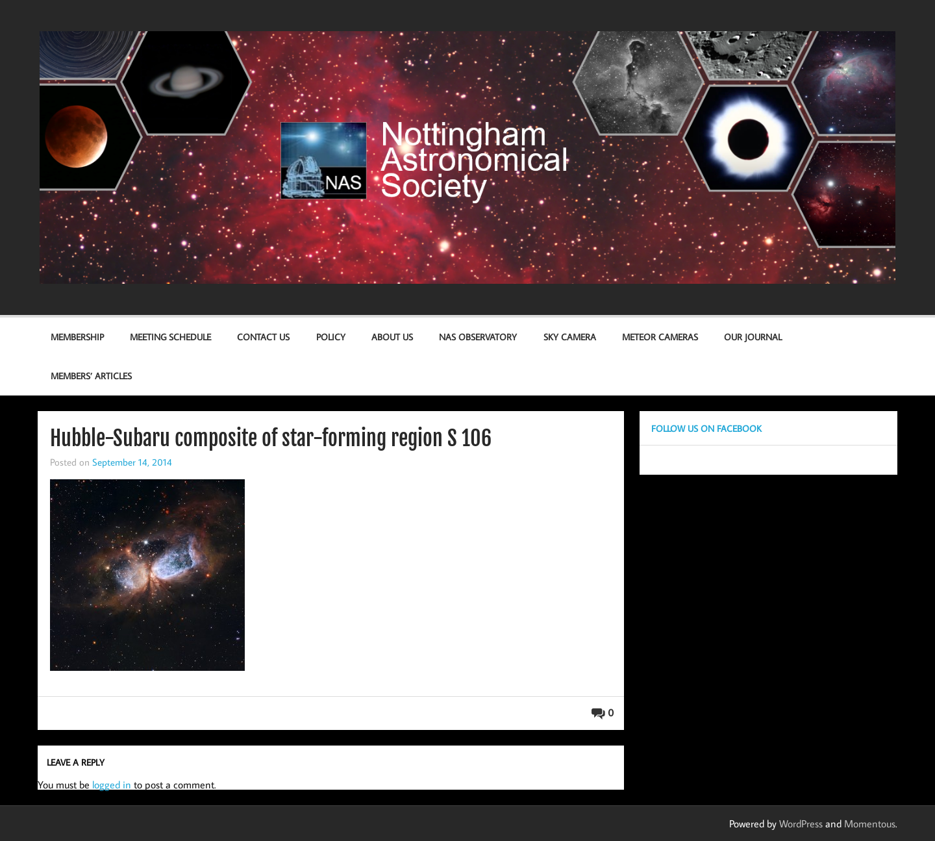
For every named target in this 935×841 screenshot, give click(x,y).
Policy (330, 337)
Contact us (263, 337)
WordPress (801, 823)
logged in (111, 784)
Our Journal (753, 337)
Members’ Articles (91, 376)
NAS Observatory (478, 337)
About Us (392, 337)
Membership (77, 337)
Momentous (869, 823)
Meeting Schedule (170, 337)
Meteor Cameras (660, 337)
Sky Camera (569, 337)
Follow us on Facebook (706, 428)
